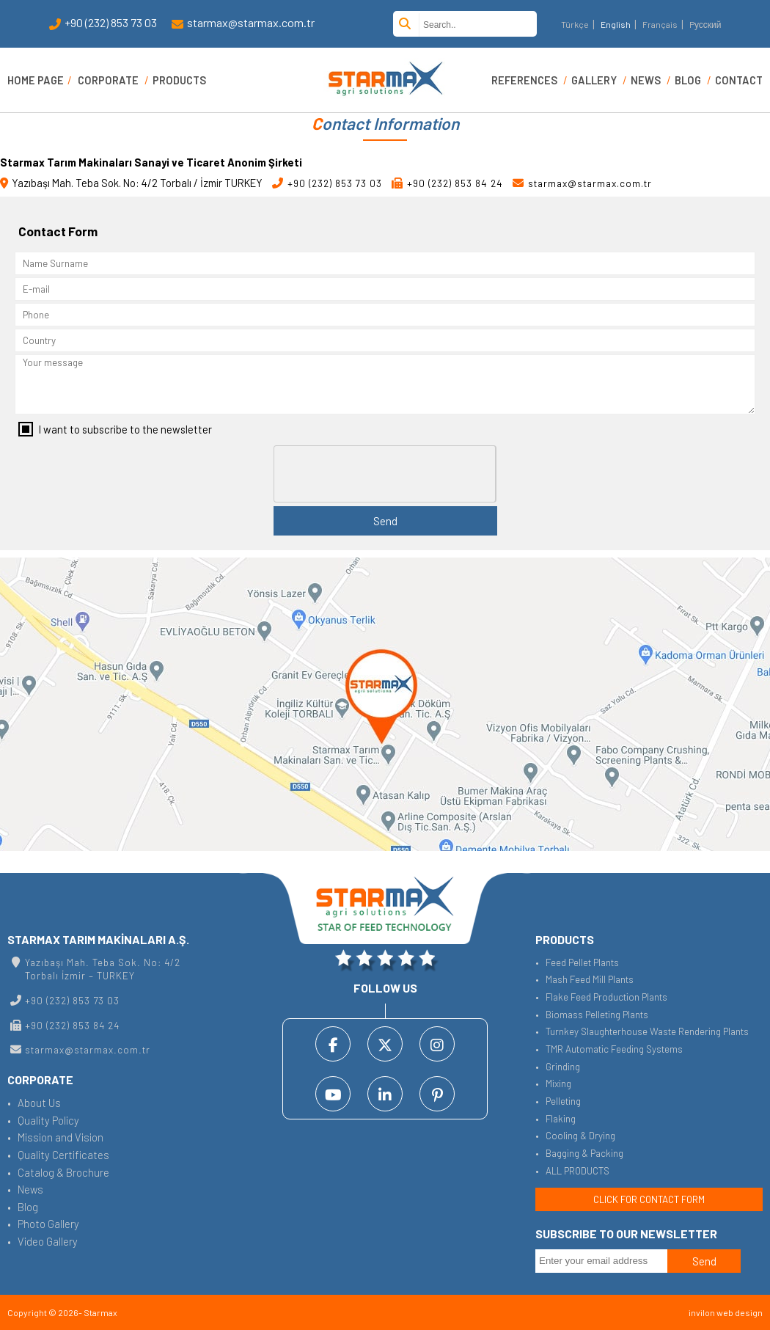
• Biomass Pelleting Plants (591, 1014)
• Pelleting (558, 1101)
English (616, 24)
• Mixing (553, 1083)
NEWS (646, 80)
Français (660, 24)
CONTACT (739, 80)
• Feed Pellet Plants (577, 962)
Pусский (705, 24)
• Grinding (557, 1067)
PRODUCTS (179, 80)
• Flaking (555, 1119)
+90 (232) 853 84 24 (447, 183)
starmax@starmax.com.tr (243, 24)
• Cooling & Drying (575, 1135)
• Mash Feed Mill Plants (584, 979)
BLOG (688, 80)
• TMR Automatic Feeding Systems (609, 1049)
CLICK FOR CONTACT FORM (649, 1199)
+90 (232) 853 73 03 (103, 24)
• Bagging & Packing (579, 1153)
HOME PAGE (35, 80)
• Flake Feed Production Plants (601, 997)
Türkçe (575, 24)
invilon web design (726, 1312)
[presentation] (385, 474)
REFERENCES (524, 80)
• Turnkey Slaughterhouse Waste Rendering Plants (642, 1031)
